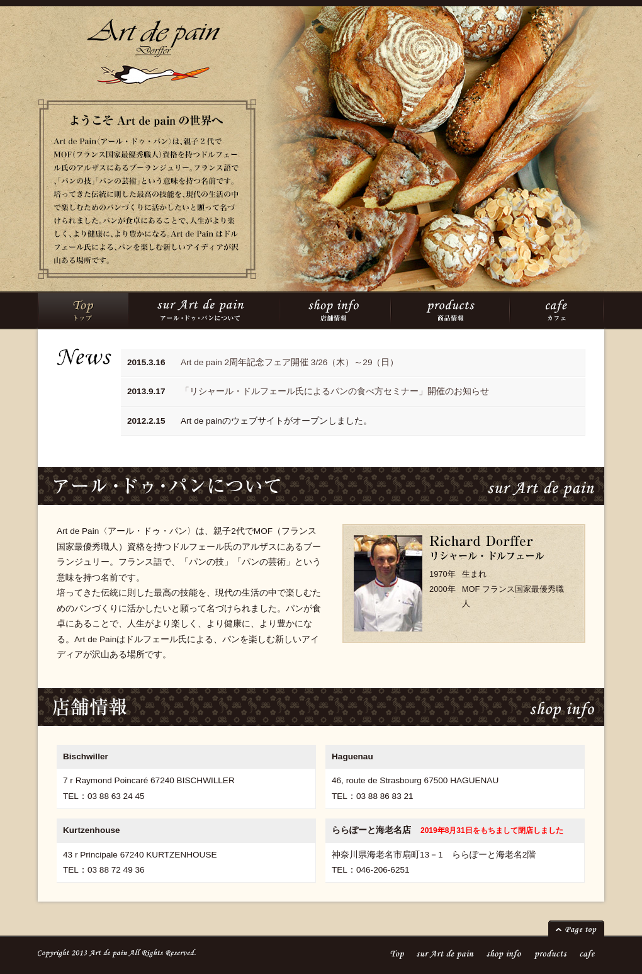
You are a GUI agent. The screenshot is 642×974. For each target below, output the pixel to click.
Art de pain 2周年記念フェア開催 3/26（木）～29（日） (289, 362)
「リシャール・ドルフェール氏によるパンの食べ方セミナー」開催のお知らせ (335, 391)
